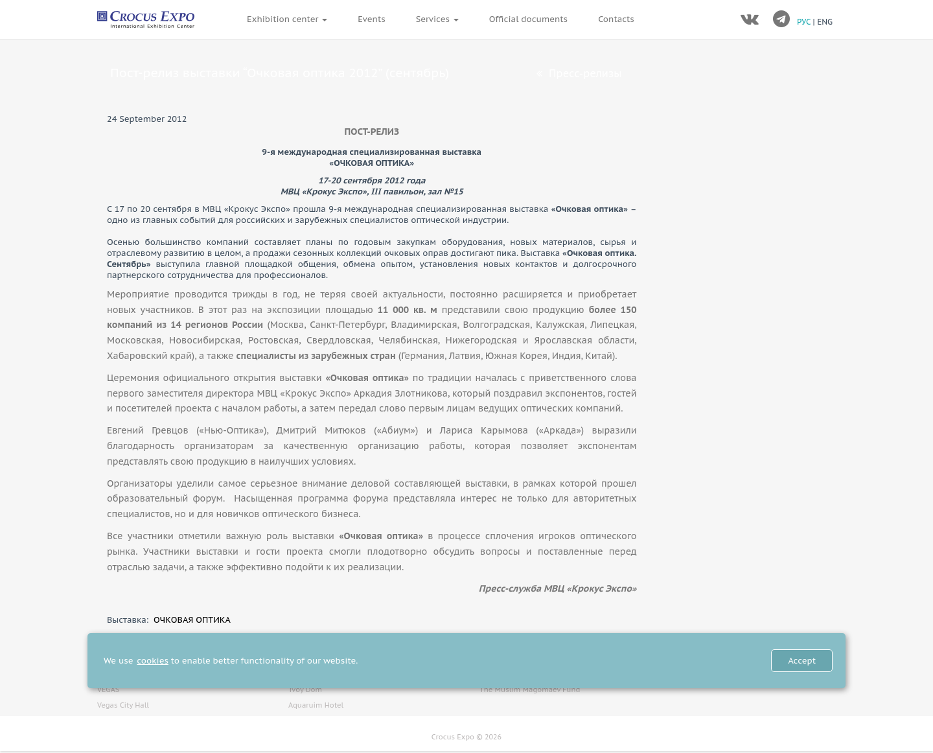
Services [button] (437, 19)
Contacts (616, 19)
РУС (805, 22)
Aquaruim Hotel (315, 705)
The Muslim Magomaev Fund (529, 689)
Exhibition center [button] (287, 19)
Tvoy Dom (305, 689)
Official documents (528, 19)
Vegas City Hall (123, 705)
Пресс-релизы (578, 73)
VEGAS (108, 689)
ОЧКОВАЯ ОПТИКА (192, 619)
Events (371, 19)
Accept (802, 660)
